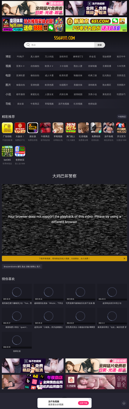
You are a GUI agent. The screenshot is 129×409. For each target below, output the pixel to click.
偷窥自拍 (20, 84)
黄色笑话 (106, 94)
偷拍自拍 (35, 75)
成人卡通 (49, 75)
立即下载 (83, 403)
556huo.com (64, 38)
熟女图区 (106, 84)
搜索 (99, 44)
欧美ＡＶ (49, 65)
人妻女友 (49, 94)
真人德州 (35, 56)
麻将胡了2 (78, 56)
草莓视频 (49, 103)
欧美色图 (49, 84)
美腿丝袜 (78, 84)
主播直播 (106, 65)
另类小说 (92, 94)
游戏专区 (63, 56)
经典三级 (92, 75)
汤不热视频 (63, 103)
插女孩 (20, 103)
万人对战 (49, 56)
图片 (8, 85)
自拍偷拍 (35, 65)
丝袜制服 (92, 65)
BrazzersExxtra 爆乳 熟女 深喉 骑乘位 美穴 (22, 266)
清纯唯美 (92, 84)
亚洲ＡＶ (20, 65)
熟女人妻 (78, 65)
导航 (8, 103)
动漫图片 (63, 84)
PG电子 (20, 56)
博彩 (8, 56)
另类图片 (121, 84)
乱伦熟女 (106, 75)
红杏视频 (78, 103)
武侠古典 (63, 94)
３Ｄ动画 (63, 65)
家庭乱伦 (35, 94)
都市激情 (20, 94)
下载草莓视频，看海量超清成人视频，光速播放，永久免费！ (82, 258)
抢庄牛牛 (121, 56)
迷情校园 (78, 94)
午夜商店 (35, 103)
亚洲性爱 (20, 75)
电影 (8, 75)
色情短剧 (92, 103)
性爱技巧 (121, 94)
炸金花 (92, 56)
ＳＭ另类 (121, 65)
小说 (8, 94)
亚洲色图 (35, 84)
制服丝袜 (78, 75)
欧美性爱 (63, 75)
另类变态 (121, 75)
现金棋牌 (106, 56)
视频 (8, 66)
